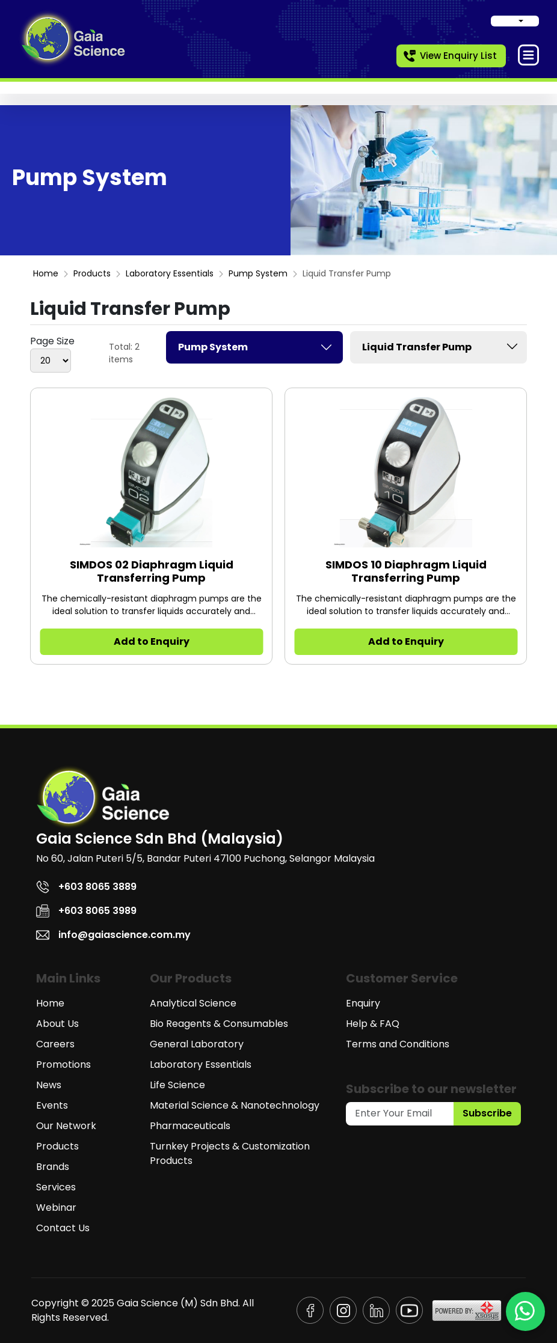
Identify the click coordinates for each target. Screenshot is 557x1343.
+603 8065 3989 (86, 911)
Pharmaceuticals (190, 1126)
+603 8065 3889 (86, 887)
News (48, 1085)
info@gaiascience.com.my (113, 935)
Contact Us (63, 1228)
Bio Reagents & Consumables (219, 1024)
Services (56, 1187)
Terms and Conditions (397, 1044)
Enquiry (363, 1003)
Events (52, 1105)
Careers (55, 1044)
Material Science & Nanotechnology (234, 1105)
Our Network (66, 1126)
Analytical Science (193, 1003)
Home (45, 273)
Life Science (177, 1085)
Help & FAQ (372, 1024)
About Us (57, 1024)
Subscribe (487, 1113)
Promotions (63, 1064)
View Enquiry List (449, 56)
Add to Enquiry (151, 641)
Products (92, 273)
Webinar (56, 1207)
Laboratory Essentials (170, 273)
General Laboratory (197, 1044)
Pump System (258, 273)
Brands (52, 1167)
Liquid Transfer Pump (441, 346)
